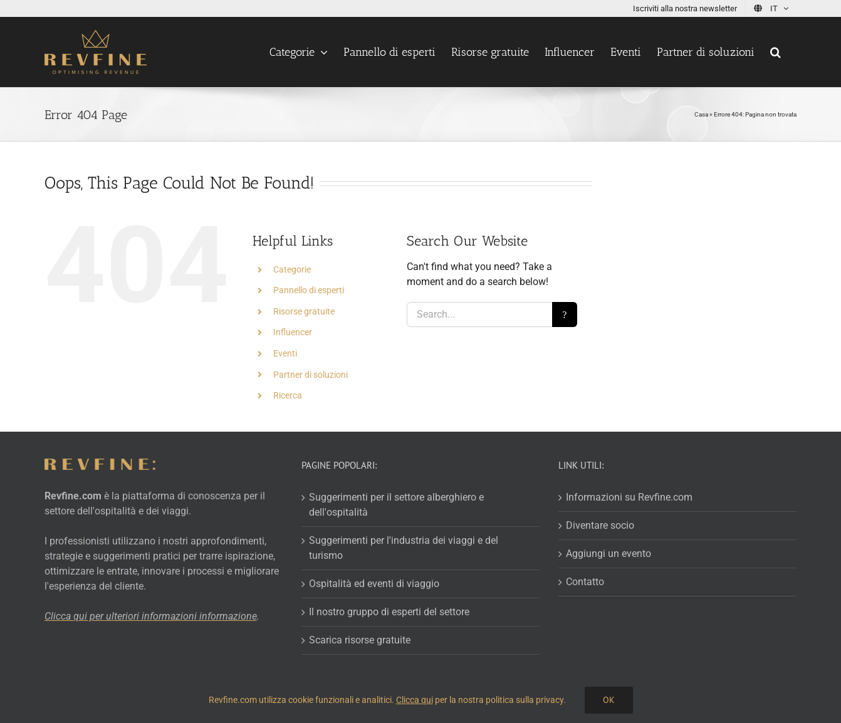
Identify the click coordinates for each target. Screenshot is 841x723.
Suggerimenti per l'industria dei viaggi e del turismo (403, 547)
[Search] (564, 314)
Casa (701, 114)
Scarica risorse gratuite (359, 640)
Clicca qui (414, 700)
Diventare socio (600, 525)
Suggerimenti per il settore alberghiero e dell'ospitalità (396, 504)
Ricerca (287, 395)
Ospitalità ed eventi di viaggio (374, 584)
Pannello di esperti (308, 290)
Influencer (292, 332)
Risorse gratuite (304, 311)
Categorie (292, 269)
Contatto (585, 582)
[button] (775, 52)
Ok (609, 699)
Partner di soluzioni (310, 375)
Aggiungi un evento (608, 553)
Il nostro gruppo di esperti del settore (389, 612)
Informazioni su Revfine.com (629, 497)
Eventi (285, 353)
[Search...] (479, 314)
